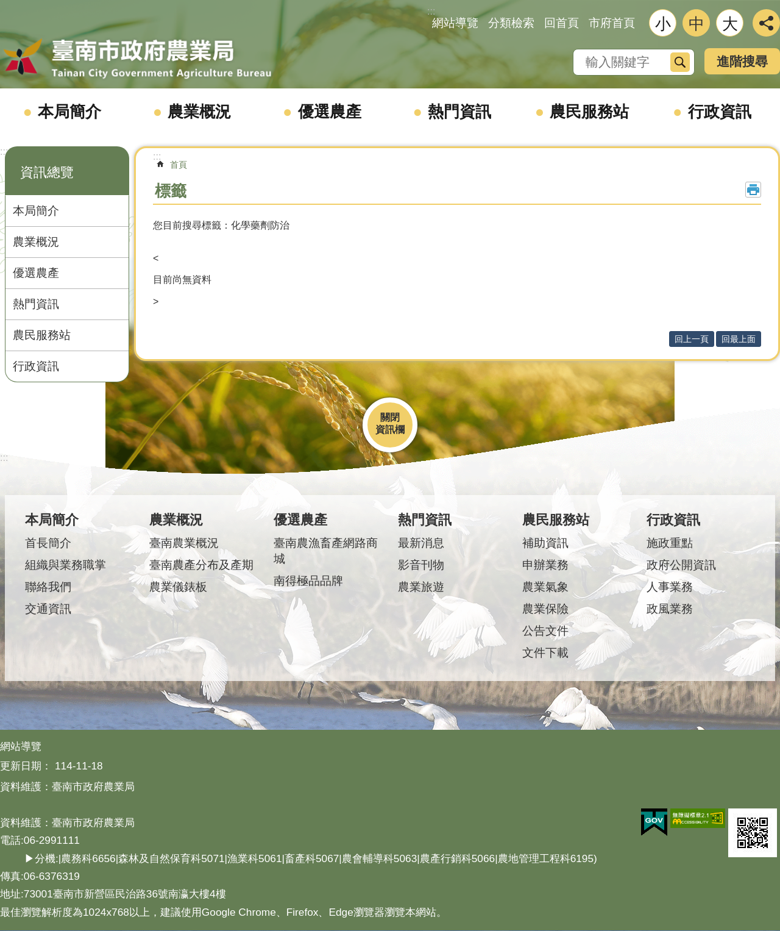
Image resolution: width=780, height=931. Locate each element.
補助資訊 (545, 543)
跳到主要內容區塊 (6, 6)
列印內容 (753, 190)
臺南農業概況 (184, 543)
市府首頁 (612, 22)
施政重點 (670, 543)
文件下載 (545, 652)
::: (4, 151)
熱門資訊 (459, 111)
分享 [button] (766, 23)
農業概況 (199, 111)
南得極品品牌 (308, 580)
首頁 (178, 164)
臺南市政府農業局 (137, 59)
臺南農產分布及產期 (201, 564)
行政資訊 (719, 111)
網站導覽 (455, 22)
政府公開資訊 (681, 564)
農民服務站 (589, 111)
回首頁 (561, 22)
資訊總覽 (47, 172)
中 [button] (696, 23)
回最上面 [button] (739, 339)
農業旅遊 (421, 586)
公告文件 (545, 630)
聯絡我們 (48, 586)
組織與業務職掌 (65, 564)
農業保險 (545, 608)
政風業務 (670, 608)
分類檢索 (511, 22)
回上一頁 (692, 339)
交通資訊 (48, 608)
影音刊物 (421, 564)
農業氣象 (545, 586)
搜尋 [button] (680, 62)
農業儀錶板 (178, 586)
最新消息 (421, 543)
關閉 (390, 417)
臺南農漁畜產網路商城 (326, 551)
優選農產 (329, 111)
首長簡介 (48, 543)
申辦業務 (545, 564)
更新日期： (26, 766)
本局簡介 (69, 111)
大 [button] (730, 23)
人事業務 (670, 586)
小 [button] (663, 23)
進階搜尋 (742, 61)
